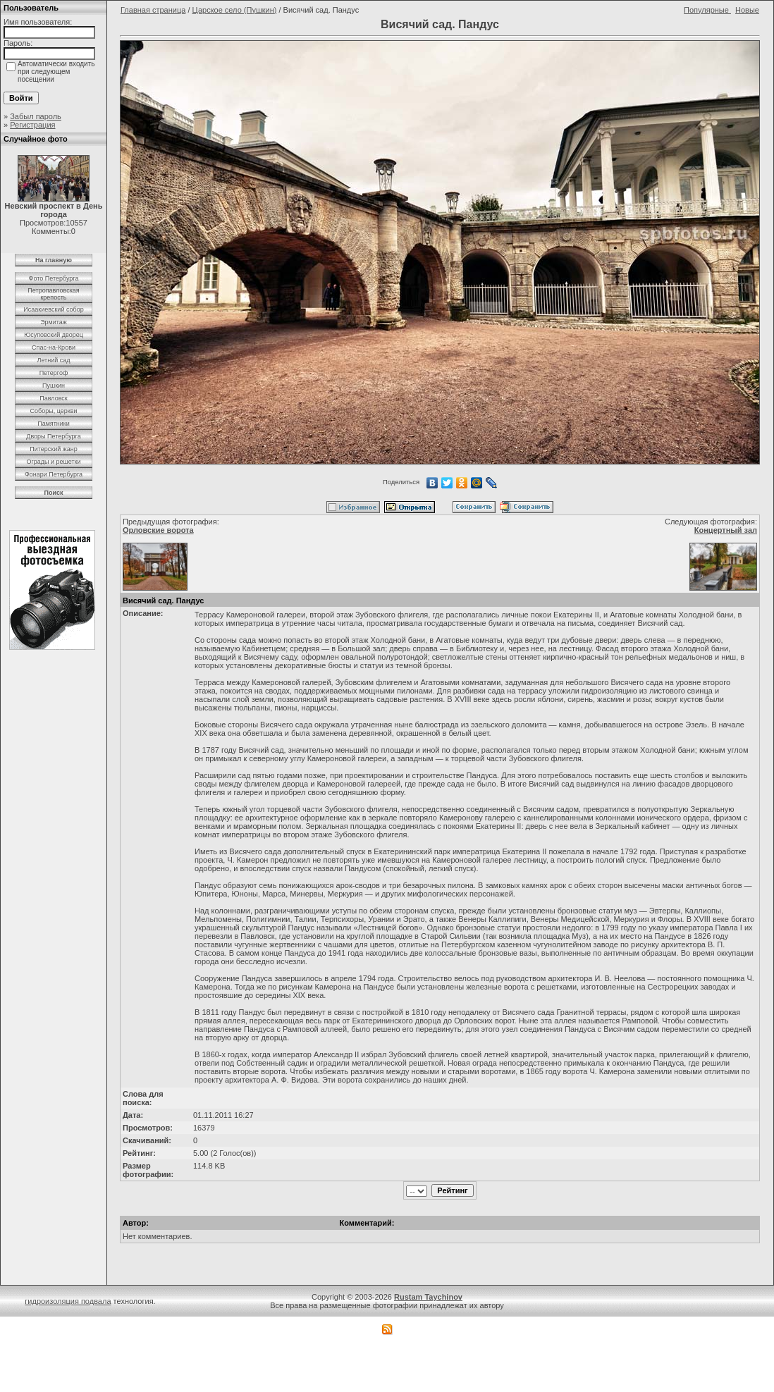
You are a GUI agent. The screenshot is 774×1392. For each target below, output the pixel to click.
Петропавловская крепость (53, 294)
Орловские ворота (158, 530)
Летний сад (53, 360)
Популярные (707, 10)
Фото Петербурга (54, 278)
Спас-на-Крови (53, 347)
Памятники (53, 423)
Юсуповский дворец (53, 334)
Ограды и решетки (53, 461)
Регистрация (32, 125)
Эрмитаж (53, 322)
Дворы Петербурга (53, 436)
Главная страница (153, 10)
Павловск (53, 398)
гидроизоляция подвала (68, 1301)
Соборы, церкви (54, 410)
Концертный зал (725, 530)
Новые (747, 10)
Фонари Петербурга (53, 474)
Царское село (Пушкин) (234, 10)
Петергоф (53, 372)
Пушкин (53, 385)
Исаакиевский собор (53, 309)
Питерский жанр (54, 448)
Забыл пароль (35, 116)
